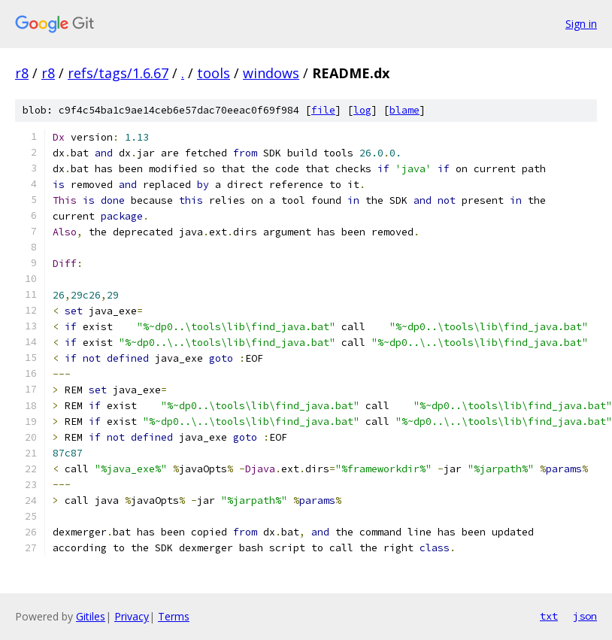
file (323, 110)
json (585, 616)
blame (404, 110)
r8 (22, 73)
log (362, 110)
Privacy (131, 616)
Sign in (581, 24)
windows (271, 73)
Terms (173, 616)
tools (213, 73)
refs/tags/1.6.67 (118, 73)
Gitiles (90, 616)
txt (549, 616)
